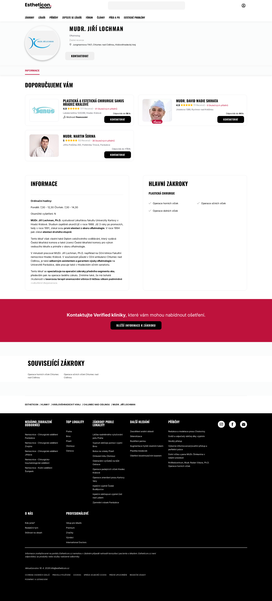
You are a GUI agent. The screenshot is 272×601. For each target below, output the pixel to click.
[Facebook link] (232, 425)
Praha (69, 431)
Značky (69, 532)
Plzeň (68, 441)
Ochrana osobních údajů (37, 575)
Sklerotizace (136, 436)
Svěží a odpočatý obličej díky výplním (186, 436)
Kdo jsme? (30, 523)
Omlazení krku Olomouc (104, 456)
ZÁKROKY (29, 17)
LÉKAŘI (41, 17)
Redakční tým (31, 527)
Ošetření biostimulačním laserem (146, 455)
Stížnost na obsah (33, 532)
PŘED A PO (114, 17)
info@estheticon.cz (59, 568)
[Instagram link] (221, 425)
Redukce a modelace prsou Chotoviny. (186, 431)
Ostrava (70, 450)
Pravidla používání (61, 575)
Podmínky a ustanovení (36, 579)
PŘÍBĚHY (53, 17)
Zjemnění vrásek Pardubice (106, 502)
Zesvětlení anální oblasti (142, 431)
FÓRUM (89, 17)
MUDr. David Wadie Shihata (197, 100)
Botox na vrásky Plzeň (103, 451)
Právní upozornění (118, 575)
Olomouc (70, 446)
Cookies (77, 575)
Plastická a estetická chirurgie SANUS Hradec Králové (93, 102)
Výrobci (70, 537)
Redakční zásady (138, 575)
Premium (70, 527)
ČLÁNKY (101, 17)
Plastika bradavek (138, 450)
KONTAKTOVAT (79, 56)
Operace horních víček (165, 203)
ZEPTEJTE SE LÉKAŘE (72, 17)
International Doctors (76, 542)
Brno (68, 436)
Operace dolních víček (165, 210)
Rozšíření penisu (138, 441)
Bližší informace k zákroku (136, 325)
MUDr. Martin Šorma (79, 136)
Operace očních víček (213, 203)
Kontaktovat (117, 119)
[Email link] (243, 424)
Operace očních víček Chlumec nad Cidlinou (81, 376)
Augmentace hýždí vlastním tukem (146, 446)
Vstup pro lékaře (74, 523)
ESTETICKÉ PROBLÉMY (134, 17)
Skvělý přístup (175, 441)
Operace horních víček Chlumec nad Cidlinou (43, 376)
